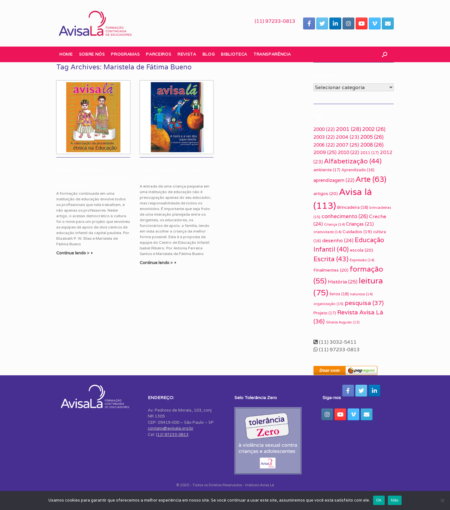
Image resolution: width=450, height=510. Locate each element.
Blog (208, 54)
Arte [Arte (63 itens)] (371, 179)
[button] (384, 54)
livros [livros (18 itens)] (339, 294)
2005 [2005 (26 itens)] (371, 136)
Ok (379, 500)
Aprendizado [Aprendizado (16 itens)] (358, 170)
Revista (187, 54)
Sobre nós (92, 54)
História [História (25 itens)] (343, 281)
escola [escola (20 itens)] (361, 250)
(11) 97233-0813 (275, 21)
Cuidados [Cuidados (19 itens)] (357, 231)
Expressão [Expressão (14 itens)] (362, 260)
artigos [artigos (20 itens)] (325, 193)
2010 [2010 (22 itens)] (348, 152)
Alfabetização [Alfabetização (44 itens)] (353, 161)
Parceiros (158, 54)
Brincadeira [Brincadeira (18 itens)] (352, 207)
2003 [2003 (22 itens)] (324, 137)
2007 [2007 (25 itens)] (347, 145)
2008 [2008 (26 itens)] (371, 144)
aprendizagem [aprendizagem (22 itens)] (333, 180)
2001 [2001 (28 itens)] (348, 129)
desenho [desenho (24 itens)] (337, 240)
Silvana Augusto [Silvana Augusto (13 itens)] (343, 322)
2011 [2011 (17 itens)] (369, 152)
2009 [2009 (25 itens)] (325, 152)
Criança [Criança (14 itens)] (334, 224)
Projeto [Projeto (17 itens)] (324, 313)
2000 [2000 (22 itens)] (324, 129)
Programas (125, 54)
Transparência (272, 54)
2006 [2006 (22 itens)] (324, 145)
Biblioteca (234, 54)
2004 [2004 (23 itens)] (347, 137)
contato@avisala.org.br (170, 428)
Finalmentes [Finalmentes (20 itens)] (330, 270)
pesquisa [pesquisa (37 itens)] (364, 303)
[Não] (442, 500)
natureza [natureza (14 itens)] (361, 294)
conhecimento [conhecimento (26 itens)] (345, 216)
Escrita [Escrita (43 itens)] (330, 259)
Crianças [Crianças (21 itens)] (360, 224)
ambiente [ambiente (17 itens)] (326, 169)
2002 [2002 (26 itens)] (373, 129)
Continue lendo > (74, 253)
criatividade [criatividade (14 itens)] (327, 232)
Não (395, 500)
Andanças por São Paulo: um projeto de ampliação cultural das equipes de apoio (91, 177)
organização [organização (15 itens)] (328, 303)
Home (66, 54)
